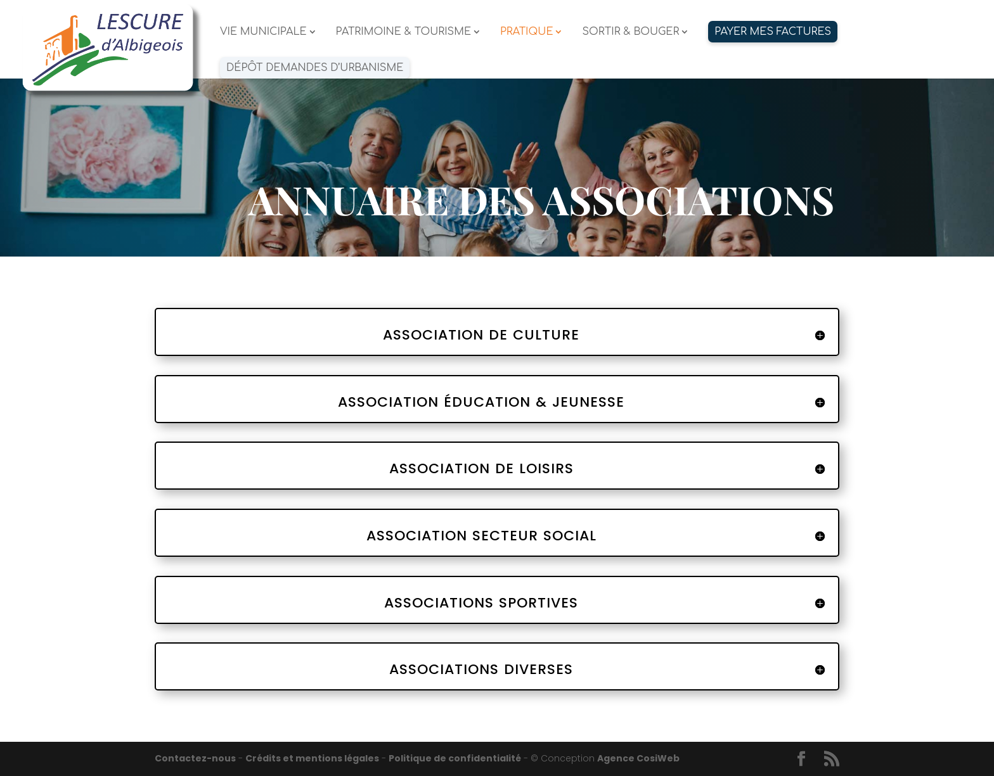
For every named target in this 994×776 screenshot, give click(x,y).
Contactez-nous (195, 758)
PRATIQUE (526, 32)
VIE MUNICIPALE (263, 32)
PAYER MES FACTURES (772, 31)
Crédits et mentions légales (312, 758)
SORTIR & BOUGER (630, 32)
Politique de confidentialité (455, 758)
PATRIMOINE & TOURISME (403, 32)
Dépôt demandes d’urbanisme (314, 67)
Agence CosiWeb (638, 758)
